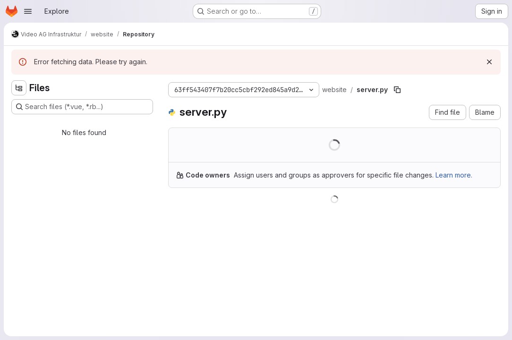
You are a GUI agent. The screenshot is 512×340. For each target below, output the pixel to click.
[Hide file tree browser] (18, 87)
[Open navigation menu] (27, 11)
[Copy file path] (397, 89)
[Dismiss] (489, 62)
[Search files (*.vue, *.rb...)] (82, 106)
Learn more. (453, 175)
